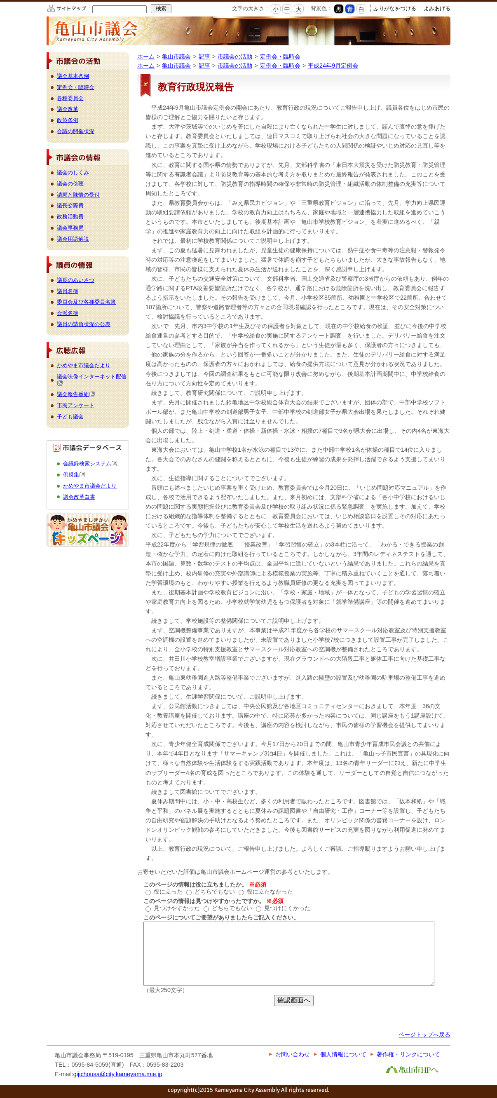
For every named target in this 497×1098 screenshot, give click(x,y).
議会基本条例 (73, 76)
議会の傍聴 (70, 184)
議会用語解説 (73, 239)
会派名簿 (67, 313)
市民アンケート (75, 405)
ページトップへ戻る (424, 1034)
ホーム (146, 56)
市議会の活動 (235, 56)
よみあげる (437, 8)
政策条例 (67, 120)
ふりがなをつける (394, 8)
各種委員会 (70, 98)
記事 (204, 56)
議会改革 (67, 109)
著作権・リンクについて (408, 1054)
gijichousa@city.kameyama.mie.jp (117, 1074)
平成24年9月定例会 (333, 65)
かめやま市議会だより (83, 365)
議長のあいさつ (75, 280)
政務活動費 (70, 217)
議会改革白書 (79, 497)
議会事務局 (70, 228)
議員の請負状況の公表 (83, 324)
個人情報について (343, 1054)
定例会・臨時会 (280, 56)
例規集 (74, 475)
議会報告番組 (76, 394)
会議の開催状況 (75, 131)
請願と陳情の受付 (78, 195)
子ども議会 (70, 416)
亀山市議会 (176, 56)
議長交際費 (70, 205)
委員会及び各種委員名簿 (86, 302)
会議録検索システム (90, 463)
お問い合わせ (292, 1054)
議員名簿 (67, 291)
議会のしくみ (73, 172)
